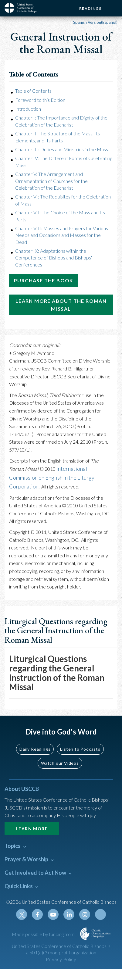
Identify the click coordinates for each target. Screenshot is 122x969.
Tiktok (100, 914)
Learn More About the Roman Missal (61, 305)
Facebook (37, 914)
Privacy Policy (61, 959)
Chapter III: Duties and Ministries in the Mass (61, 149)
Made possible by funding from (44, 934)
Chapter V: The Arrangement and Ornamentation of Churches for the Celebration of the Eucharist (51, 181)
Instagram (84, 914)
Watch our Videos (60, 763)
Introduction (28, 109)
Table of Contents (33, 91)
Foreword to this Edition (40, 100)
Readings (90, 8)
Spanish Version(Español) (95, 22)
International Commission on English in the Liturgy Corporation (51, 477)
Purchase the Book (43, 280)
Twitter (21, 914)
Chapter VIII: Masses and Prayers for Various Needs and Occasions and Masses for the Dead (61, 235)
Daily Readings (34, 749)
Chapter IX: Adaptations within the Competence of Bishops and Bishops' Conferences (53, 257)
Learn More (32, 828)
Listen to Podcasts (80, 749)
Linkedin (68, 914)
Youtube (53, 914)
